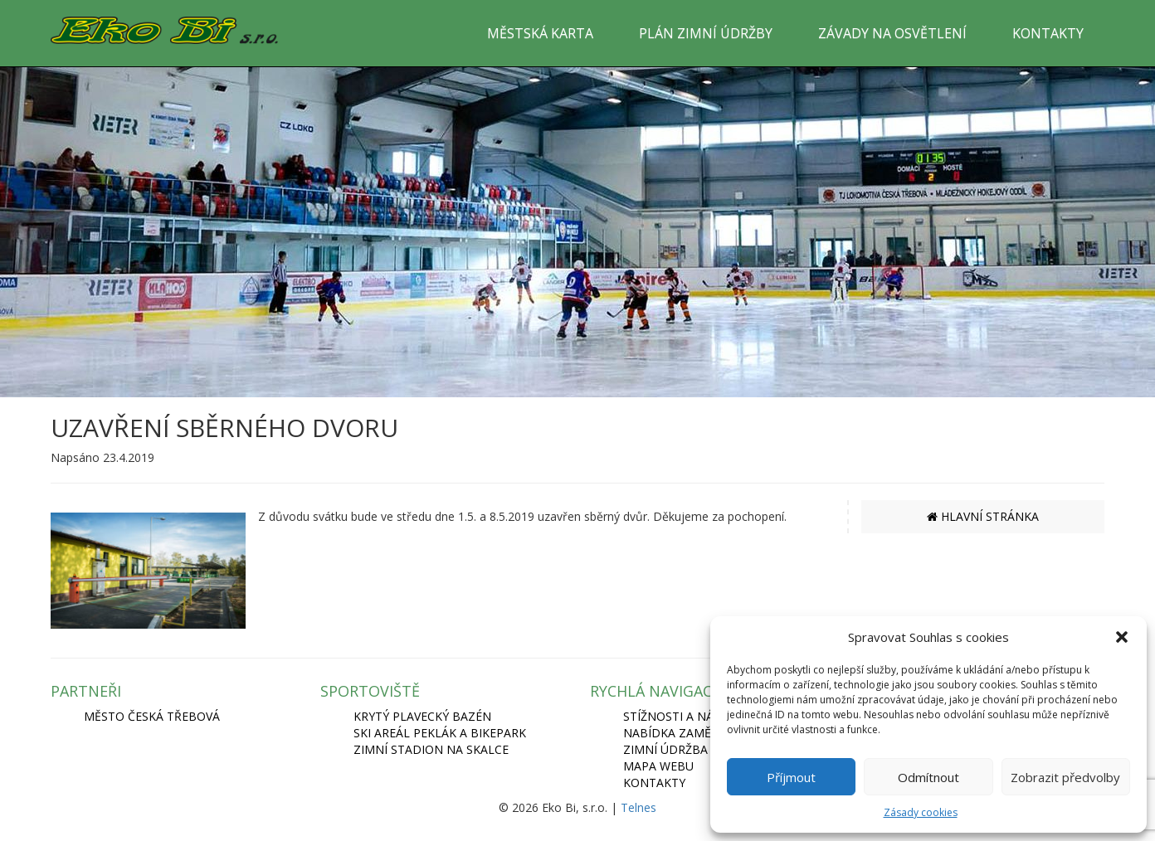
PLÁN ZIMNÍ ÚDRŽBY (705, 33)
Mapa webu (658, 766)
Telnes (638, 807)
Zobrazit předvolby (1065, 777)
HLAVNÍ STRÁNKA (983, 516)
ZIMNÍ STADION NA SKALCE (431, 749)
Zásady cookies (921, 812)
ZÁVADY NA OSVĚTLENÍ (892, 33)
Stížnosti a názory (683, 716)
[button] (1122, 637)
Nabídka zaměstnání (688, 733)
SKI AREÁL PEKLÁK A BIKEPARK (439, 733)
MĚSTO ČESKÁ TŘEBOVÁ (152, 716)
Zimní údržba (665, 749)
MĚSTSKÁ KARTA (540, 33)
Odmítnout (928, 777)
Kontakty (654, 782)
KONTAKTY (1048, 33)
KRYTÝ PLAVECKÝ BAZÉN (422, 716)
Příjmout (791, 777)
